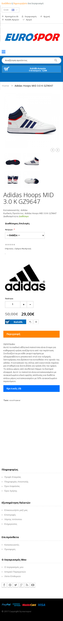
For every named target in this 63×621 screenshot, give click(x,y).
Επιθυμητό (36, 322)
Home (5, 85)
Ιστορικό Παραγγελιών (15, 573)
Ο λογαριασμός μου (14, 568)
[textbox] (31, 60)
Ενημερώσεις (10, 525)
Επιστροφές (10, 516)
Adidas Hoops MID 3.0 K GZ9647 (34, 85)
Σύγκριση (30, 322)
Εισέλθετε (6, 3)
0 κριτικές (9, 249)
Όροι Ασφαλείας (12, 487)
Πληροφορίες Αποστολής (16, 483)
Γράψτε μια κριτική (23, 249)
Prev (53, 150)
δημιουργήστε (20, 3)
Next (58, 150)
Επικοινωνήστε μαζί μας (16, 511)
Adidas (24, 211)
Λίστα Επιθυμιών (12, 577)
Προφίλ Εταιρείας (12, 478)
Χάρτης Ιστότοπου (13, 520)
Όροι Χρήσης (10, 492)
